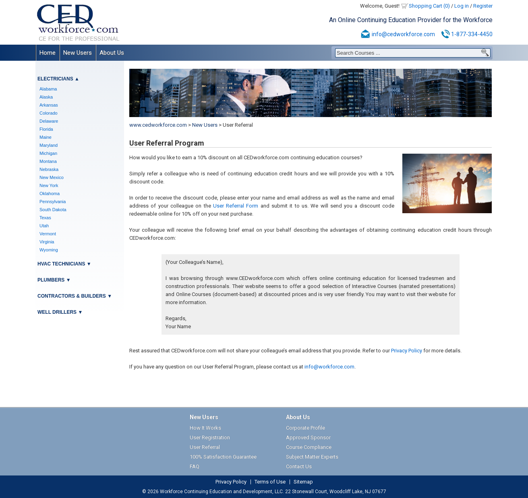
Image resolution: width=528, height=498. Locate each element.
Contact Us (299, 466)
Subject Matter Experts (312, 457)
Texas (45, 217)
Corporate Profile (305, 428)
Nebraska (48, 169)
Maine (45, 137)
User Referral (205, 447)
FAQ (194, 466)
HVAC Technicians (61, 264)
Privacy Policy (406, 351)
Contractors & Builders (71, 296)
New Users (77, 52)
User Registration (210, 437)
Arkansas (48, 105)
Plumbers (50, 280)
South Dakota (52, 209)
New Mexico (51, 177)
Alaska (46, 97)
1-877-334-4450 (472, 34)
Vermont (47, 233)
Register (483, 6)
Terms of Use (270, 481)
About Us (111, 52)
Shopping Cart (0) (429, 6)
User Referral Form (236, 206)
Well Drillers (57, 312)
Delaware (48, 121)
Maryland (48, 145)
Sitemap (303, 481)
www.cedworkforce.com (158, 125)
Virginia (46, 241)
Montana (48, 161)
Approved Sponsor (308, 437)
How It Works (205, 428)
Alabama (48, 88)
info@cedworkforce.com (403, 34)
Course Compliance (308, 447)
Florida (46, 129)
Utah (44, 225)
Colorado (48, 113)
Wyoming (48, 249)
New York (48, 185)
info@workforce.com (329, 367)
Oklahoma (49, 193)
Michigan (48, 153)
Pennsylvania (52, 201)
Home (47, 52)
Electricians (55, 79)
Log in (461, 6)
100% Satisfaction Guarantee (223, 457)
